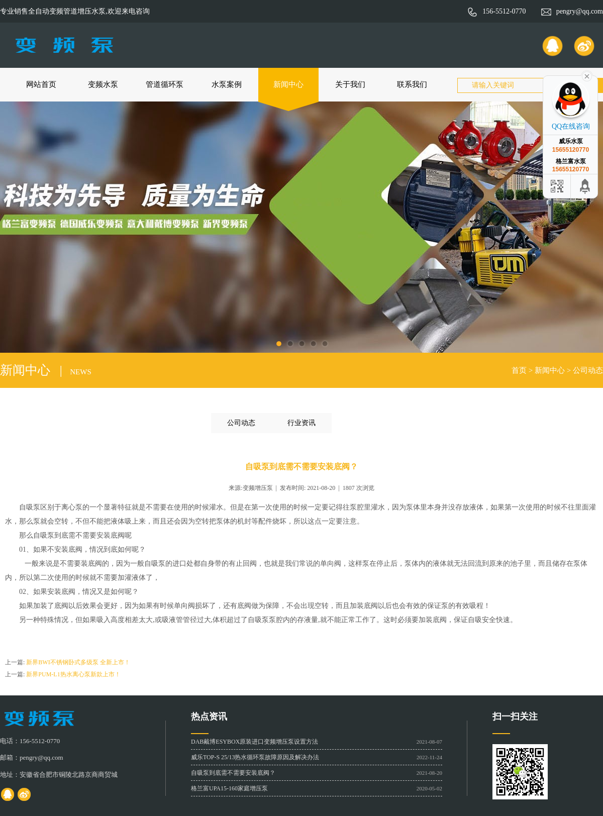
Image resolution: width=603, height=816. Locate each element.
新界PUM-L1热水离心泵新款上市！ (73, 674)
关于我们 (350, 84)
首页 (519, 370)
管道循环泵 (164, 84)
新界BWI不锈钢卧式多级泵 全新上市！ (78, 662)
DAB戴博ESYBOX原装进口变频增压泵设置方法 (254, 741)
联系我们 (412, 84)
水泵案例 (227, 84)
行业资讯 (301, 423)
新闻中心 (288, 84)
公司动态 (588, 370)
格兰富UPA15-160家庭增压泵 (229, 788)
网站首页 (41, 84)
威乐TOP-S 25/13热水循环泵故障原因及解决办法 (255, 757)
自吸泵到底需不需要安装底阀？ (233, 772)
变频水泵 (103, 84)
